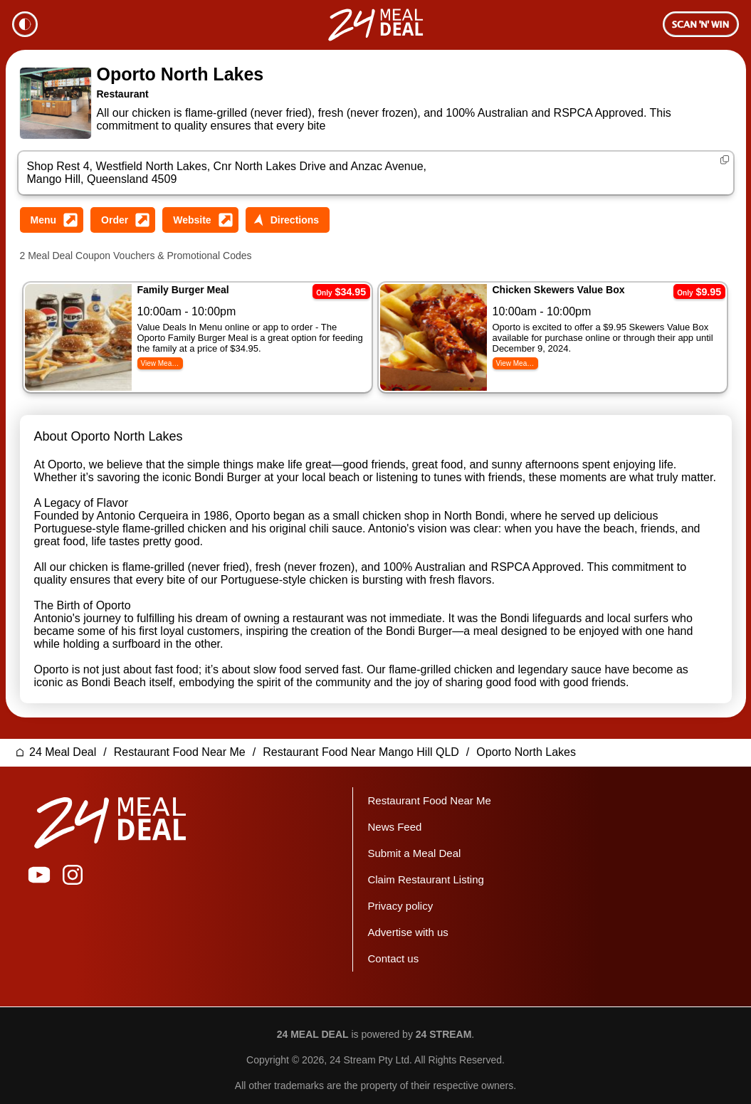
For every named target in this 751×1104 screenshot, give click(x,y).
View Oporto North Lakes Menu (52, 220)
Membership (701, 24)
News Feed (394, 818)
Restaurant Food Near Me (180, 743)
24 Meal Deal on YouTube (39, 866)
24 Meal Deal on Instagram (72, 866)
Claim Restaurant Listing (425, 871)
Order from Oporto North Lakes (122, 220)
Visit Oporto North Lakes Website (200, 220)
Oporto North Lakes (180, 74)
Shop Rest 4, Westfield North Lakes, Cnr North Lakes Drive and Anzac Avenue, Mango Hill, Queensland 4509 (226, 172)
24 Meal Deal (62, 743)
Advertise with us (407, 924)
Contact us (393, 950)
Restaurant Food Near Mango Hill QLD (361, 743)
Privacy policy (400, 897)
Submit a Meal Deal (414, 844)
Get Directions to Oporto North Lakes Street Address (288, 220)
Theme (25, 24)
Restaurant (123, 94)
